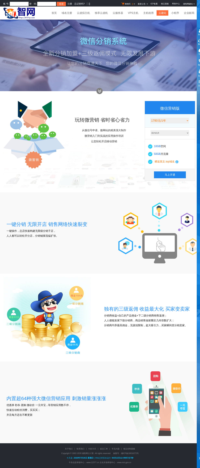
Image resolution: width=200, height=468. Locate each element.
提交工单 (104, 449)
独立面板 (165, 4)
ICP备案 (154, 4)
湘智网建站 (189, 4)
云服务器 (118, 13)
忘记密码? (79, 3)
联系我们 (80, 449)
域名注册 (67, 13)
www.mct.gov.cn (124, 462)
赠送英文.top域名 (165, 161)
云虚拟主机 (83, 13)
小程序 (175, 13)
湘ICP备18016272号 (130, 453)
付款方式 (92, 449)
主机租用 (148, 13)
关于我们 (69, 449)
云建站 (162, 13)
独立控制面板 (129, 449)
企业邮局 (189, 13)
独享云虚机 (101, 13)
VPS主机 (133, 13)
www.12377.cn (92, 462)
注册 (69, 3)
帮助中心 (176, 4)
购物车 (128, 4)
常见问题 (116, 449)
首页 (54, 13)
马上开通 (170, 174)
